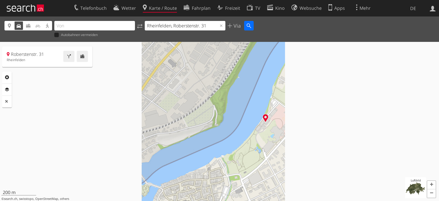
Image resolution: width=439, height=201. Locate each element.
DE (413, 8)
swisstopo (26, 199)
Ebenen (7, 89)
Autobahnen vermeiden (76, 35)
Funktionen (7, 101)
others (64, 199)
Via (236, 25)
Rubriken (7, 77)
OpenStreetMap (46, 199)
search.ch (10, 199)
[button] (431, 185)
